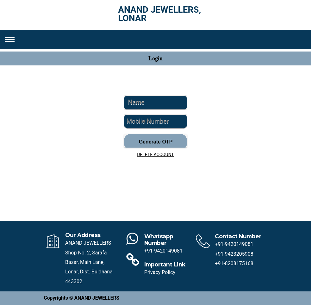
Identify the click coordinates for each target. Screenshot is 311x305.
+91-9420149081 (163, 251)
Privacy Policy (160, 272)
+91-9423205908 (234, 254)
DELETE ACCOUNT (155, 154)
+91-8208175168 (234, 263)
